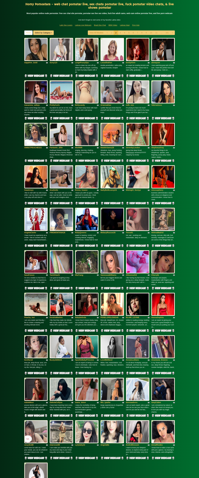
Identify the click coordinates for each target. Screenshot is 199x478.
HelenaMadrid (157, 203)
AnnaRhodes (157, 386)
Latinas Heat (125, 25)
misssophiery (157, 166)
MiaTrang (79, 240)
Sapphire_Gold (31, 57)
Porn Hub (135, 25)
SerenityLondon (133, 130)
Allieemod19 (131, 240)
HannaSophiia (157, 276)
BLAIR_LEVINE (132, 276)
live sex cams (142, 455)
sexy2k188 (29, 386)
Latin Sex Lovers (66, 25)
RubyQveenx (80, 203)
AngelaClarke (30, 203)
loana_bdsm (80, 350)
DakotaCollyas (56, 350)
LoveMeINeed (106, 313)
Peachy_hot (29, 276)
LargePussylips (82, 57)
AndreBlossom (132, 386)
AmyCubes (156, 350)
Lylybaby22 (80, 386)
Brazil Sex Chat (100, 25)
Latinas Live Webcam (83, 25)
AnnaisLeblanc (132, 313)
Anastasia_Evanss (159, 313)
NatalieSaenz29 (107, 130)
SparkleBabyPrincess (84, 313)
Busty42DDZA (56, 313)
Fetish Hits (120, 474)
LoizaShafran (106, 57)
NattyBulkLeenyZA (108, 166)
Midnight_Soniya (133, 166)
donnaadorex (132, 350)
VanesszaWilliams (108, 240)
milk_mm (130, 93)
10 (151, 33)
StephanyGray (157, 130)
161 (167, 33)
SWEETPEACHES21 (33, 130)
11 (156, 33)
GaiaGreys (29, 166)
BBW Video (113, 25)
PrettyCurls (55, 93)
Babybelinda (80, 276)
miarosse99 (55, 386)
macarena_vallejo (32, 93)
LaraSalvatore (30, 423)
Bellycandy (80, 93)
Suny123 (53, 57)
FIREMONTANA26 (57, 203)
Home (28, 33)
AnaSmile (54, 166)
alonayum (155, 57)
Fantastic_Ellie (56, 130)
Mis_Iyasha (105, 350)
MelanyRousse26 (108, 203)
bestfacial (28, 313)
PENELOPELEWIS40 (109, 276)
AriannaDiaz (105, 93)
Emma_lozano (81, 166)
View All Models (96, 33)
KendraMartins (56, 276)
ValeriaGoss (156, 93)
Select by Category (43, 33)
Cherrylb (155, 240)
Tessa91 (129, 203)
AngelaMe (104, 386)
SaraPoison (29, 240)
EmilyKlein (130, 57)
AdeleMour (29, 350)
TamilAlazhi (55, 240)
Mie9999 (78, 130)
